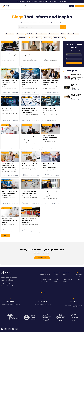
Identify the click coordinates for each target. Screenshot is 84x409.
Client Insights (25, 42)
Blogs (64, 274)
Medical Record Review (7, 42)
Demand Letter (47, 99)
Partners (56, 279)
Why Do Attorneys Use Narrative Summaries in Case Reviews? (50, 137)
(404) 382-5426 (6, 283)
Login (71, 6)
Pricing (42, 6)
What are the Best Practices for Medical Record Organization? (30, 220)
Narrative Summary (7, 72)
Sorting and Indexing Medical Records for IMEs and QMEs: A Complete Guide (10, 193)
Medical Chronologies (45, 274)
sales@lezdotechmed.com (9, 285)
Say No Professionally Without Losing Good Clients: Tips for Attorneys (50, 82)
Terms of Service (79, 277)
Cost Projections (44, 281)
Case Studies (66, 277)
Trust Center (78, 279)
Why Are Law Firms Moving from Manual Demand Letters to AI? (50, 110)
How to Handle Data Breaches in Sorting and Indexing (10, 109)
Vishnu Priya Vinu (26, 65)
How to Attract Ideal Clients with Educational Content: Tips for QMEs (9, 138)
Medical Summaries (44, 277)
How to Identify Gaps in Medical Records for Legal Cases (9, 55)
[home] (5, 6)
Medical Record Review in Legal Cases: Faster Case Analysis (49, 54)
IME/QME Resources (67, 279)
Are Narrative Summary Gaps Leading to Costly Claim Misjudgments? (10, 82)
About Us (56, 274)
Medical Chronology (27, 99)
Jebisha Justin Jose (27, 228)
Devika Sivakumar (7, 145)
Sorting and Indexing (7, 99)
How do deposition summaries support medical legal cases (10, 220)
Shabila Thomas (6, 65)
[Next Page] (5, 235)
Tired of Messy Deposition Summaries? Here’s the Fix (29, 192)
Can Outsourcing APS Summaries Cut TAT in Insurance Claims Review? (9, 165)
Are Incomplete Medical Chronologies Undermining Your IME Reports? (29, 110)
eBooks (65, 281)
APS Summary (6, 155)
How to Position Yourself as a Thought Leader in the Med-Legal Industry (30, 55)
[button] (14, 6)
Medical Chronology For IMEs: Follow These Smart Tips (30, 164)
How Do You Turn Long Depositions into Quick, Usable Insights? (29, 138)
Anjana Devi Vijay (27, 90)
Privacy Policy (79, 274)
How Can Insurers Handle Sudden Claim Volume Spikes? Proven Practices (49, 165)
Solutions (27, 6)
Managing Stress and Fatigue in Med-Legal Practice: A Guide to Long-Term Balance (50, 193)
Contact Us (56, 277)
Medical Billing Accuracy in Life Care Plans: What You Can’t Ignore (30, 82)
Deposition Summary (27, 127)
